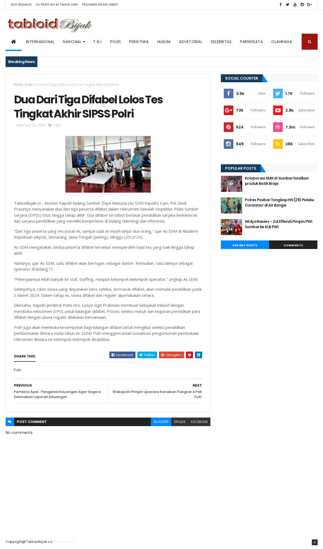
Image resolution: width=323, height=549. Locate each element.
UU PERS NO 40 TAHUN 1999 (56, 4)
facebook (199, 421)
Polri (29, 84)
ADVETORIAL (190, 41)
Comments (293, 245)
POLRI (115, 41)
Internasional (40, 41)
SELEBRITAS (221, 41)
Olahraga (281, 41)
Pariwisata (251, 41)
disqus (180, 421)
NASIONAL (72, 41)
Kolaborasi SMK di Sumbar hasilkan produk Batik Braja (277, 181)
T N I (97, 41)
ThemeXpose (64, 541)
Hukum (164, 41)
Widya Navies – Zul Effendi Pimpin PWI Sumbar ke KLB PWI (278, 224)
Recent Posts (245, 245)
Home (18, 84)
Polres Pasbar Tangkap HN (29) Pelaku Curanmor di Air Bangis (279, 202)
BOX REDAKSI (21, 4)
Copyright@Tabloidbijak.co (29, 541)
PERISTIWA (139, 41)
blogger (161, 421)
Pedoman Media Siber (100, 4)
